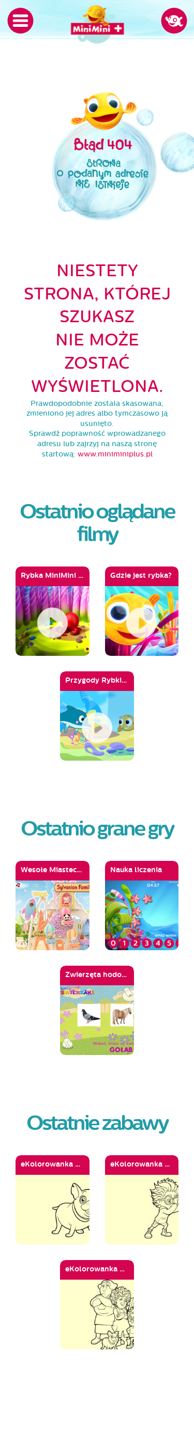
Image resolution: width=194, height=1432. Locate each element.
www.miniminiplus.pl (115, 454)
